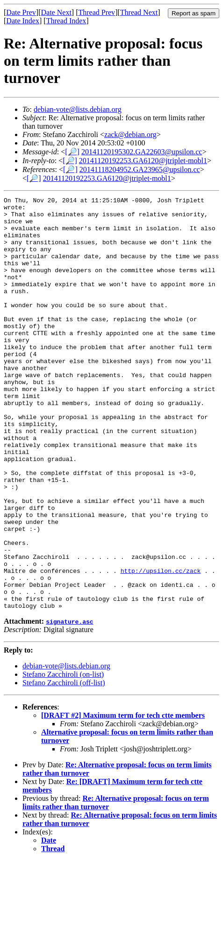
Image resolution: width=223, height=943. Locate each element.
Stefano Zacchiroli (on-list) (63, 757)
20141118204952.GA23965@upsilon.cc (139, 169)
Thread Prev (96, 12)
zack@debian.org (130, 134)
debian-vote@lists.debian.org (78, 109)
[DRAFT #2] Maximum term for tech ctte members (123, 798)
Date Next (56, 12)
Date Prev (21, 12)
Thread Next (139, 12)
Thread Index (66, 21)
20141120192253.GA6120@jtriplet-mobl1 (143, 161)
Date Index (22, 21)
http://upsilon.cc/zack (161, 646)
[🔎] (72, 152)
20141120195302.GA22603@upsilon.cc (141, 152)
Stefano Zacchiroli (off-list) (63, 765)
